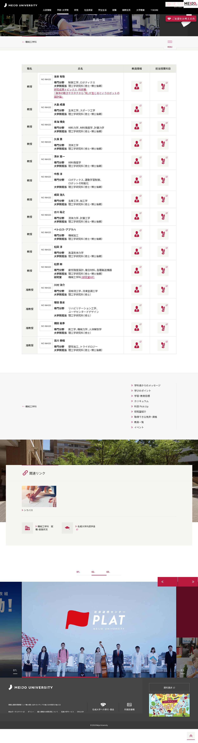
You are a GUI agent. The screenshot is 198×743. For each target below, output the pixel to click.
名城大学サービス (67, 721)
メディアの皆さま (64, 716)
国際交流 (126, 10)
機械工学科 (32, 56)
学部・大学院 (62, 10)
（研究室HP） (88, 291)
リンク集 (34, 716)
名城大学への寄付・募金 (103, 719)
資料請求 (169, 701)
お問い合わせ (47, 716)
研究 (76, 10)
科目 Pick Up (141, 420)
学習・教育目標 (142, 409)
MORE (154, 10)
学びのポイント (142, 404)
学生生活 (102, 10)
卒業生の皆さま (82, 716)
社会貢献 (88, 10)
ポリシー (31, 721)
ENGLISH (80, 721)
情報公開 (12, 716)
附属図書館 (129, 719)
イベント (139, 441)
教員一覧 (139, 436)
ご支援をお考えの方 (181, 18)
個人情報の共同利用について (47, 721)
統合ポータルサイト (16, 721)
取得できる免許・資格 (145, 430)
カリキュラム (141, 415)
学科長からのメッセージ (147, 399)
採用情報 (23, 716)
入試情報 (47, 10)
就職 (114, 10)
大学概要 (140, 10)
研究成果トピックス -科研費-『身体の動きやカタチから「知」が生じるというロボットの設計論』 (86, 107)
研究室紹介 (140, 425)
